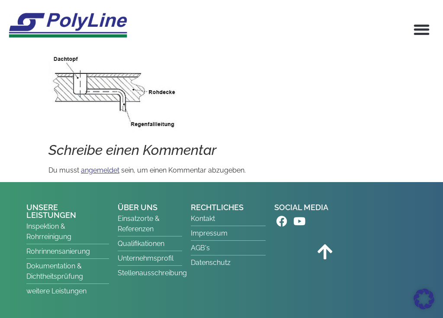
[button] (422, 29)
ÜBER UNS (137, 207)
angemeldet (100, 170)
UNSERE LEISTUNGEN (51, 211)
